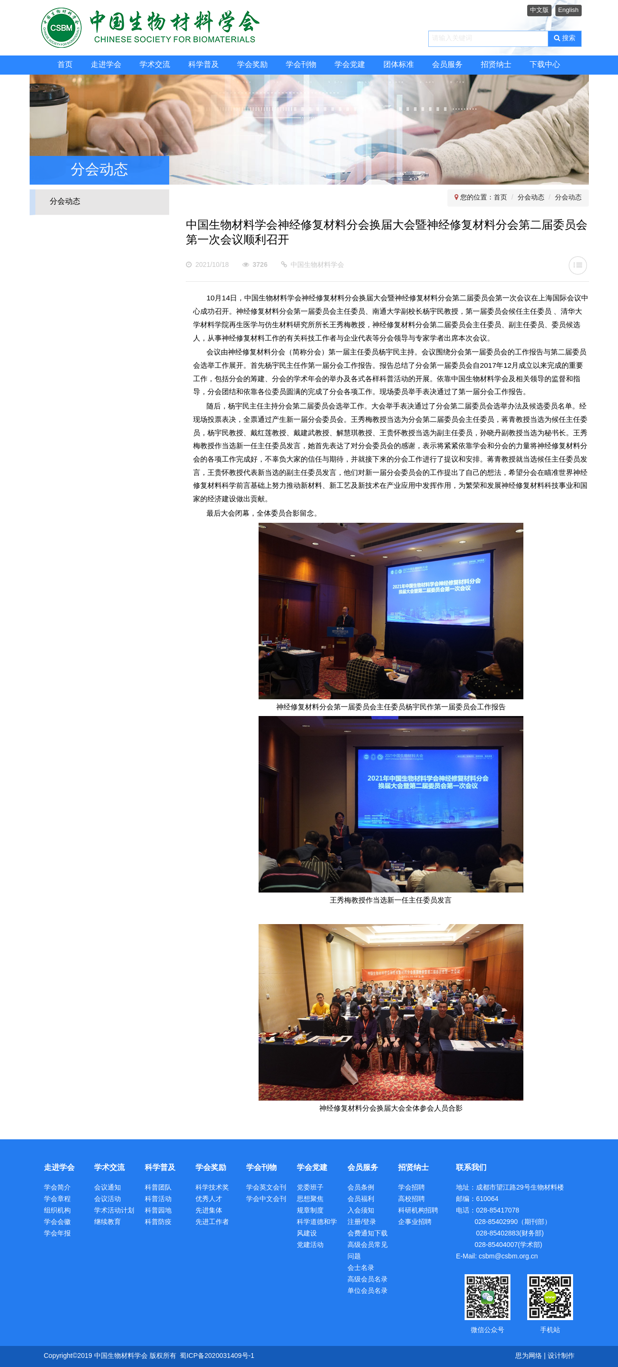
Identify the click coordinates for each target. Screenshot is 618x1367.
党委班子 (310, 1187)
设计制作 (561, 1356)
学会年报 (57, 1233)
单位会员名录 (367, 1291)
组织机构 (57, 1210)
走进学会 (106, 65)
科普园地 (158, 1210)
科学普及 (203, 65)
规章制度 (310, 1210)
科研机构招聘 (418, 1210)
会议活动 (107, 1199)
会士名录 (360, 1268)
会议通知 (107, 1187)
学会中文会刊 (266, 1199)
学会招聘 (411, 1187)
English (568, 10)
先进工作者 (212, 1222)
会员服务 (447, 65)
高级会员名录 (367, 1279)
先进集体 (208, 1210)
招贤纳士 (496, 65)
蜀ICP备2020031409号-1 (217, 1356)
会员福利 (360, 1199)
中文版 (539, 10)
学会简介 (57, 1187)
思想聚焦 (310, 1199)
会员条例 (360, 1187)
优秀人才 (208, 1199)
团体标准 (398, 65)
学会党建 (350, 65)
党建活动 (310, 1245)
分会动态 (65, 202)
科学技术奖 (212, 1187)
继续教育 (107, 1222)
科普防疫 (158, 1222)
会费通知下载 (367, 1233)
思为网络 (528, 1356)
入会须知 (360, 1210)
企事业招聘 (415, 1222)
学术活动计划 (114, 1210)
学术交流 (155, 65)
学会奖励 (252, 65)
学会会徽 (57, 1222)
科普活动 (158, 1199)
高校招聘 (411, 1199)
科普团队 (158, 1187)
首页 (65, 65)
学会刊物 (301, 65)
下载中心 (545, 65)
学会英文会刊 (266, 1187)
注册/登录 (361, 1222)
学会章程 (57, 1199)
